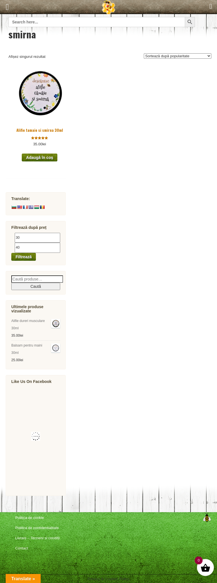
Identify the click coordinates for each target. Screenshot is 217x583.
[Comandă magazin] (177, 56)
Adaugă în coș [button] (39, 157)
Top (206, 517)
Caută (36, 286)
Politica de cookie (29, 518)
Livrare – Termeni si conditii (37, 538)
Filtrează (24, 257)
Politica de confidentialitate (37, 528)
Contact (21, 548)
